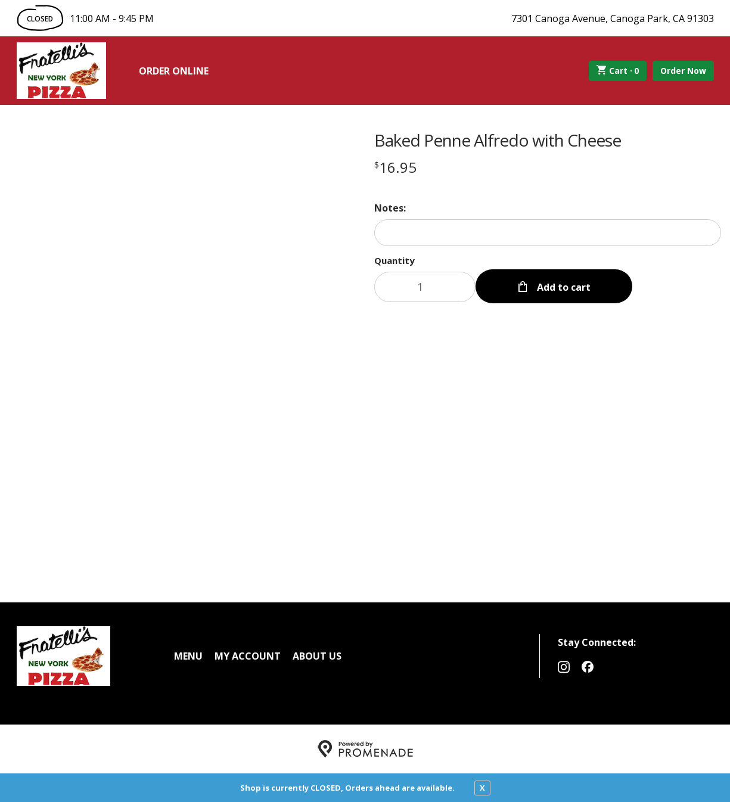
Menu (188, 656)
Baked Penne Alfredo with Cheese (497, 140)
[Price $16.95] (395, 167)
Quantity (394, 260)
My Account (248, 656)
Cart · (618, 71)
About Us (317, 656)
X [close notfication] (482, 787)
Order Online (174, 70)
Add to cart (563, 287)
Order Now (683, 70)
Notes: (390, 208)
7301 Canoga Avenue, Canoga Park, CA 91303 (612, 18)
